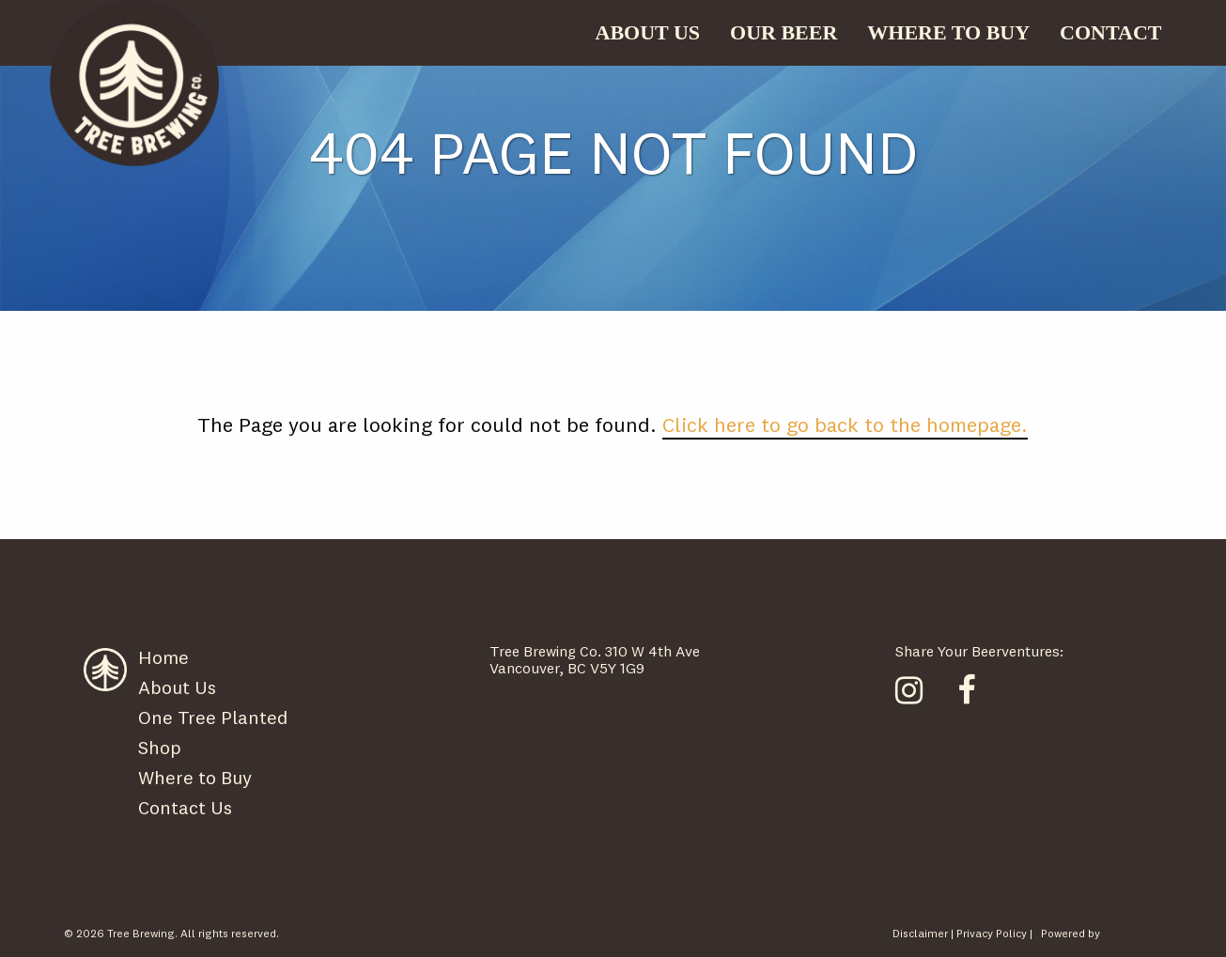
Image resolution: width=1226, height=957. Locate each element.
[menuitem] (648, 33)
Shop (159, 747)
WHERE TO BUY (948, 32)
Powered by (1070, 933)
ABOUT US (648, 32)
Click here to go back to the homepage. (845, 424)
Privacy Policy (991, 933)
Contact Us (185, 807)
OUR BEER (783, 32)
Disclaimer (920, 933)
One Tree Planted (212, 717)
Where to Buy (195, 777)
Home (163, 657)
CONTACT (1110, 32)
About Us (177, 687)
